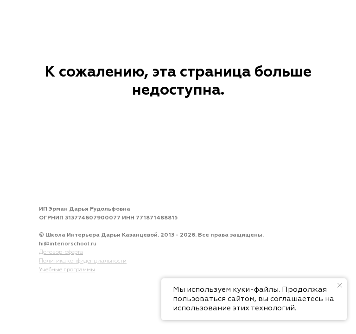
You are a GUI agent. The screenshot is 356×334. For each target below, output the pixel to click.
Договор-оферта (61, 252)
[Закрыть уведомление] (339, 285)
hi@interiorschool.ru (67, 244)
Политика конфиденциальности (83, 261)
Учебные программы (67, 270)
